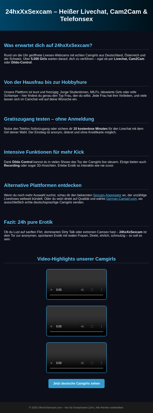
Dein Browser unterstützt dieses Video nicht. (76, 284)
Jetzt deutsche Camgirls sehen (76, 383)
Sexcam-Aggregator (107, 195)
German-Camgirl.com (121, 198)
